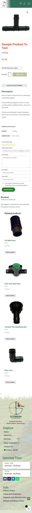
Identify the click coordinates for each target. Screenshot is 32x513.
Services (12, 439)
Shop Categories (12, 443)
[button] (27, 12)
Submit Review (8, 189)
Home (6, 432)
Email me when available (14, 85)
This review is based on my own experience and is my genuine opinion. (16, 184)
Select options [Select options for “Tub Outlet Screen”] (10, 252)
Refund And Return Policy (13, 501)
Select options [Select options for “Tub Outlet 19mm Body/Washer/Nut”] (10, 339)
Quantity (4, 68)
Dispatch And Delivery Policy (15, 497)
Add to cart (19, 74)
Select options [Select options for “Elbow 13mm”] (10, 382)
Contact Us (8, 446)
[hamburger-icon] (29, 4)
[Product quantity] (9, 74)
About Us (7, 435)
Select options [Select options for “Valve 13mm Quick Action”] (10, 295)
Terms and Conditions (12, 494)
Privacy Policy (9, 490)
